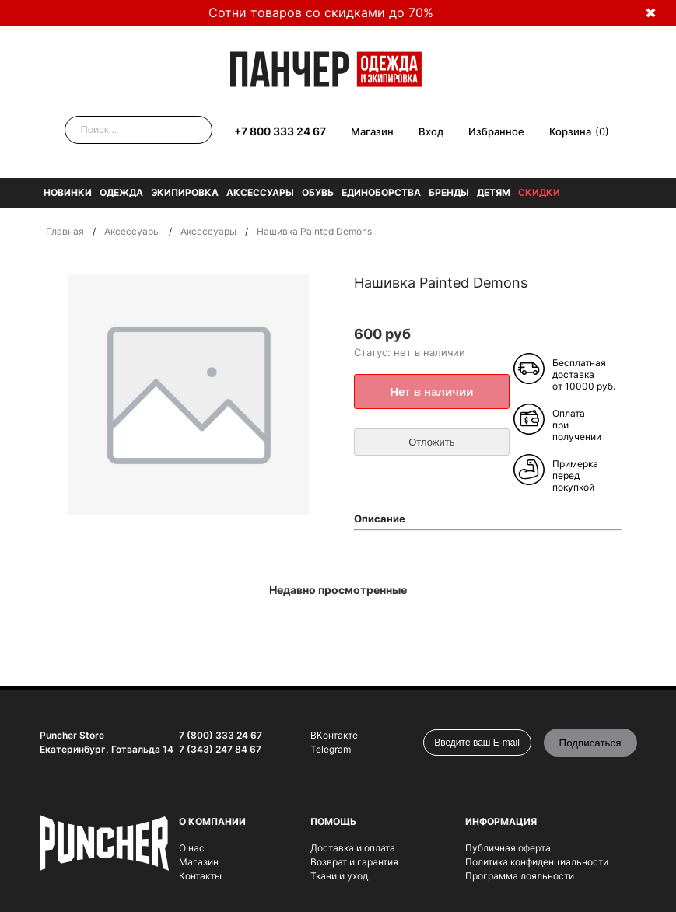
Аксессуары (260, 192)
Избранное (496, 131)
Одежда (121, 192)
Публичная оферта (508, 848)
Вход (431, 131)
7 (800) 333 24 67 (220, 735)
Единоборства (381, 192)
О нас (192, 848)
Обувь (318, 192)
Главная (65, 231)
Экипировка (185, 192)
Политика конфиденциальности (536, 862)
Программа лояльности (519, 876)
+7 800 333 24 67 (280, 131)
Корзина (570, 131)
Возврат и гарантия (354, 862)
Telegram (330, 749)
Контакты (200, 876)
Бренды (449, 192)
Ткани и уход (339, 876)
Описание (379, 518)
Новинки (68, 192)
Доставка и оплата (352, 848)
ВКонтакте (334, 735)
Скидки (539, 192)
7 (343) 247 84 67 (220, 749)
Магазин (372, 131)
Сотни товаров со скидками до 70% (320, 12)
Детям (493, 192)
